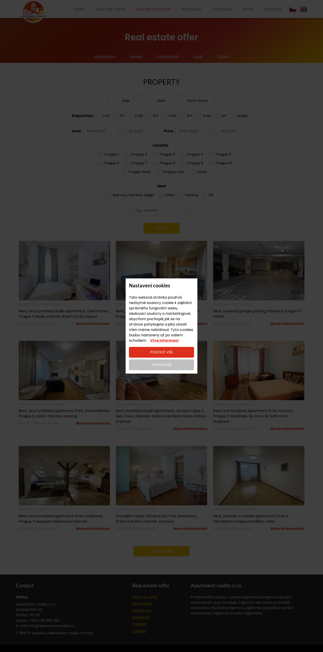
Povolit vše (161, 352)
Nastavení (161, 364)
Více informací (164, 340)
